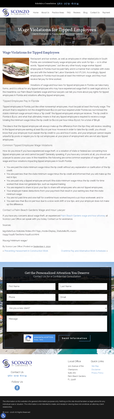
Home (35, 13)
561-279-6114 (17, 375)
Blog (85, 13)
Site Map (95, 366)
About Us (45, 13)
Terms (41, 339)
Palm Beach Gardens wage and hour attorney (83, 215)
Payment (106, 13)
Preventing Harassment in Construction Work (26, 251)
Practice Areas (58, 13)
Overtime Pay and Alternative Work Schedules (83, 251)
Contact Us (95, 13)
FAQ (69, 13)
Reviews (76, 13)
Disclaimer (96, 369)
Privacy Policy (97, 373)
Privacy (36, 339)
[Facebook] (17, 387)
